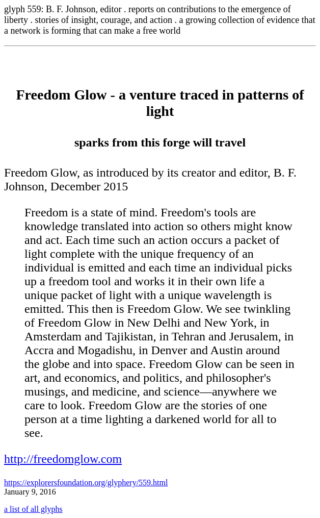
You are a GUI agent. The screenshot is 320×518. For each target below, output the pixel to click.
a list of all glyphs (33, 509)
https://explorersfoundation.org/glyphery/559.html (86, 482)
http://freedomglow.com (63, 458)
